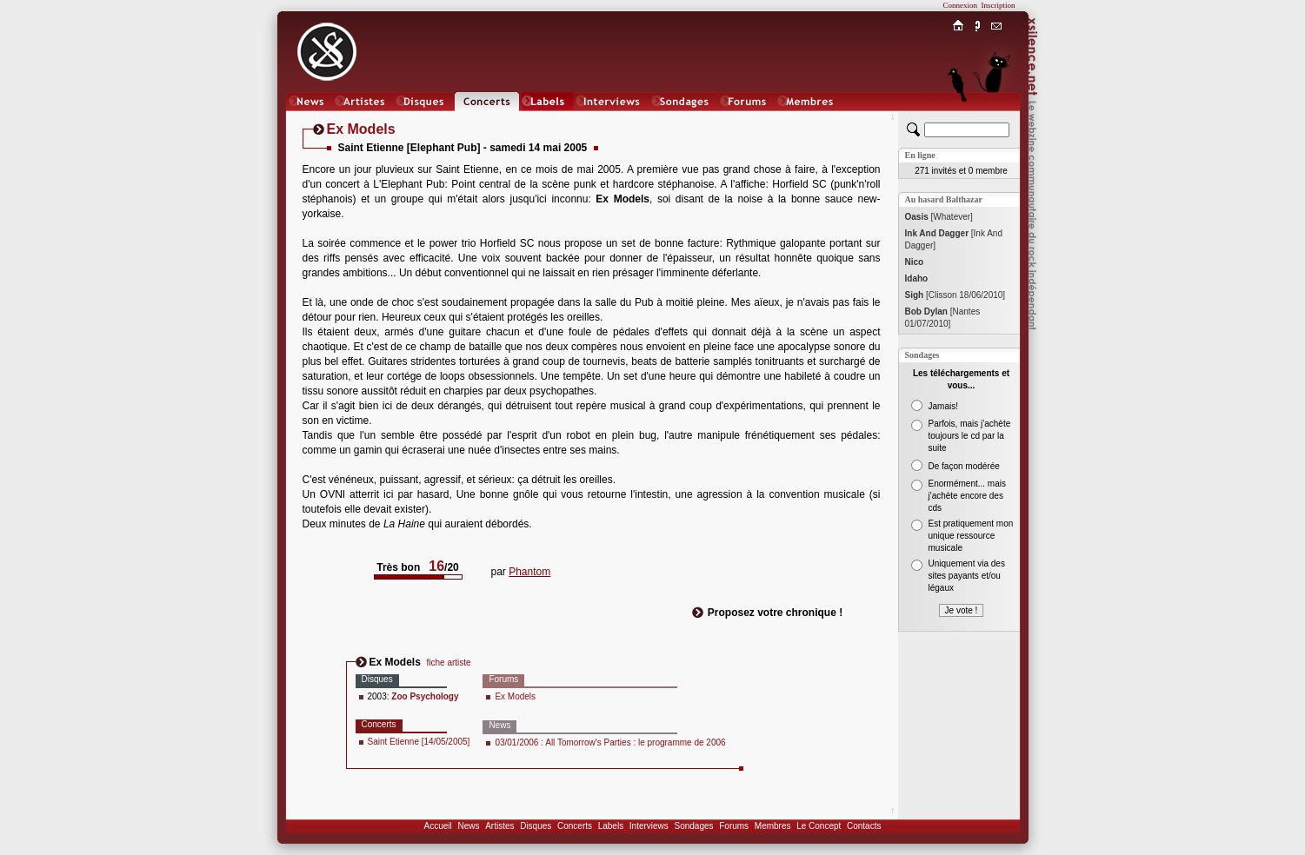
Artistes (499, 826)
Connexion (960, 5)
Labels (610, 826)
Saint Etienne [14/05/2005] (419, 741)
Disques (535, 826)
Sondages (694, 826)
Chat (996, 118)
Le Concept (818, 826)
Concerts (574, 826)
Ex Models (515, 696)
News (468, 826)
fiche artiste (449, 662)
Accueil (438, 826)
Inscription (998, 5)
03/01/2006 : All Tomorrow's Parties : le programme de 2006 (610, 742)
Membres (773, 826)
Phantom (529, 572)
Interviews (649, 826)
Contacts (864, 826)
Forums (734, 826)
